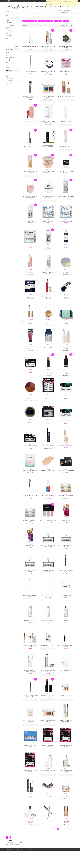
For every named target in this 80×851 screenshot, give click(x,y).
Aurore (9, 30)
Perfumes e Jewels (10, 57)
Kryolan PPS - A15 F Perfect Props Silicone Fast (30, 296)
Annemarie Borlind (11, 25)
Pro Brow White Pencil (66, 595)
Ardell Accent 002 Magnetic (66, 745)
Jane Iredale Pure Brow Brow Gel (65, 445)
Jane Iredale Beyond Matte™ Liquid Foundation (66, 821)
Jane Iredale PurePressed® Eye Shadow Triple (66, 696)
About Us (21, 1)
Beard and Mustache (26, 9)
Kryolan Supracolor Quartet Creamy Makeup (30, 396)
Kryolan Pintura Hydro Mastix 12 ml (48, 496)
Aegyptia (9, 22)
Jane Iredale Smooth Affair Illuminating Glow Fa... (30, 671)
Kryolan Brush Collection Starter (66, 470)
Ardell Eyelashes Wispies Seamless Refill (48, 247)
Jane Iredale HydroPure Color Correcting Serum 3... (48, 272)
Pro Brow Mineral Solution (48, 620)
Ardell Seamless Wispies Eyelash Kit (66, 221)
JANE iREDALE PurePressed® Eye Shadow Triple (48, 321)
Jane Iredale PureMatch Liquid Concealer (66, 346)
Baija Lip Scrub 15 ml (30, 545)
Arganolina (9, 28)
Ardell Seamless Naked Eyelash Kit (30, 246)
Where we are (40, 1)
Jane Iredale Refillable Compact (66, 670)
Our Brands (34, 1)
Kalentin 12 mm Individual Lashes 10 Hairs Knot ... (30, 571)
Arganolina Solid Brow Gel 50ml (30, 420)
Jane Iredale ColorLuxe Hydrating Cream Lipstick (30, 321)
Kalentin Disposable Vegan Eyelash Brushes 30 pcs (66, 296)
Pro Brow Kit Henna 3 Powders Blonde (30, 646)
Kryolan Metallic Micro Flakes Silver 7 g (30, 521)
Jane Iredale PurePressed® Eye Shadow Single (30, 721)
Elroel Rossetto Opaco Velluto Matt (48, 371)
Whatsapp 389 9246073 (47, 12)
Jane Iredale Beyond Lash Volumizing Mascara (66, 721)
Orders (7, 73)
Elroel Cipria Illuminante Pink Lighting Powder (30, 197)
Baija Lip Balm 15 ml (66, 520)
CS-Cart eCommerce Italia (27, 849)
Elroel (66, 144)
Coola (8, 37)
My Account (14, 1)
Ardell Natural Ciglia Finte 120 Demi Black (66, 396)
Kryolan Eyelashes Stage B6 (48, 795)
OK (53, 4)
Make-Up (8, 59)
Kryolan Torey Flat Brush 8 (48, 595)
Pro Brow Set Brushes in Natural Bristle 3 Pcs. (65, 646)
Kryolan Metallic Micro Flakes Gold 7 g (66, 496)
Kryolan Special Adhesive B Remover (66, 246)
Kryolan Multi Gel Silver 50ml (48, 346)
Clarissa (9, 35)
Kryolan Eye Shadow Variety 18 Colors (48, 97)
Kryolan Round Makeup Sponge (30, 470)
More (7, 38)
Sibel (66, 69)
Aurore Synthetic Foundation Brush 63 (30, 496)
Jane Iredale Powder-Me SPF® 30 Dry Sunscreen (30, 821)
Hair (7, 62)
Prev (55, 829)
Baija (8, 32)
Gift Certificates (27, 1)
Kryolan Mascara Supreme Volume (48, 446)
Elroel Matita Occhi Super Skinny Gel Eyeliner (30, 696)
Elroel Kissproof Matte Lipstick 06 (48, 696)
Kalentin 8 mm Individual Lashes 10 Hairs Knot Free (48, 546)
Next (73, 829)
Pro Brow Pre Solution (66, 620)
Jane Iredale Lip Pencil (66, 121)
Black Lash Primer (30, 795)
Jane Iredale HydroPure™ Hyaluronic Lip (48, 296)
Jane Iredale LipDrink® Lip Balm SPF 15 (48, 671)
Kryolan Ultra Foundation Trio (66, 271)
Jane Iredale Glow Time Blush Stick (48, 771)
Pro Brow (66, 594)
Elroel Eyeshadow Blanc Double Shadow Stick (66, 371)
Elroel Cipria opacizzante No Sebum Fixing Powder (66, 172)
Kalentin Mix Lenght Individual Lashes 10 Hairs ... (48, 571)
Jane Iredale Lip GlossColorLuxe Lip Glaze (48, 47)
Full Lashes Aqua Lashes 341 (30, 745)
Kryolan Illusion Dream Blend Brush (30, 596)
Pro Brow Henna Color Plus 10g (48, 645)
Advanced (17, 46)
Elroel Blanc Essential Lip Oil (65, 146)
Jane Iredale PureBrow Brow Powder (65, 47)
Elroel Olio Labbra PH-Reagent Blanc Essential (30, 172)
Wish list (8, 76)
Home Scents (37, 6)
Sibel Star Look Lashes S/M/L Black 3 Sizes (66, 72)
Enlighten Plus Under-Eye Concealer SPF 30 (66, 771)
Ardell (9, 27)
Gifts (34, 9)
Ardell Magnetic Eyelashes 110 (48, 745)
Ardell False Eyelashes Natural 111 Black (66, 421)
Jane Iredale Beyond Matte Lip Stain (66, 96)
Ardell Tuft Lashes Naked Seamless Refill (66, 197)
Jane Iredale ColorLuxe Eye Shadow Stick (30, 47)
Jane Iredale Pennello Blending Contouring (30, 97)
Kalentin (66, 294)
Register (11, 83)
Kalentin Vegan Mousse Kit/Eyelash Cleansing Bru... (48, 146)
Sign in (7, 83)
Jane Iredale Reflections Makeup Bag (66, 321)
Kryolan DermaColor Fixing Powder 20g (48, 197)
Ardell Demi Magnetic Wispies (30, 770)
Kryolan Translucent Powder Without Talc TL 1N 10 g (48, 72)
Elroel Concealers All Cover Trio (48, 520)
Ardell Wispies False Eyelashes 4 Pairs (48, 396)
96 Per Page (61, 25)
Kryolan (48, 69)
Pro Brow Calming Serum (30, 620)
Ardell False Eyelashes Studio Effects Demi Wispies (30, 446)
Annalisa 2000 (10, 23)
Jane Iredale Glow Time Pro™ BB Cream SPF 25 (48, 471)
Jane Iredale (30, 45)
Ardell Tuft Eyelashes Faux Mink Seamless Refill (30, 222)
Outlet (39, 9)
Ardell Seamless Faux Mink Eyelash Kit (48, 222)
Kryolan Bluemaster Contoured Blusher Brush (66, 571)
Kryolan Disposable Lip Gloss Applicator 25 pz (48, 122)
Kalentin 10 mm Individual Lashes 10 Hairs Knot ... (66, 546)
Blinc (8, 33)
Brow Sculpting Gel (48, 820)
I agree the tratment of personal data (13, 844)
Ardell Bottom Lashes (30, 370)
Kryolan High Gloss (30, 271)
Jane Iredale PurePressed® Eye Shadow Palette (48, 721)
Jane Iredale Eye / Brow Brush (30, 71)
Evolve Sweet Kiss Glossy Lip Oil (30, 121)
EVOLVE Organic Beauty (30, 119)
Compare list (8, 74)
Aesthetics (8, 60)
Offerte (23, 6)
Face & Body (29, 6)
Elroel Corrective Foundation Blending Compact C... (48, 172)
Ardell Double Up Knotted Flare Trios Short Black (48, 421)
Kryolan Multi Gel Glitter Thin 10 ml (30, 346)
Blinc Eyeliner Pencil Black (30, 146)
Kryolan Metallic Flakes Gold (66, 795)
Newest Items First (69, 25)
